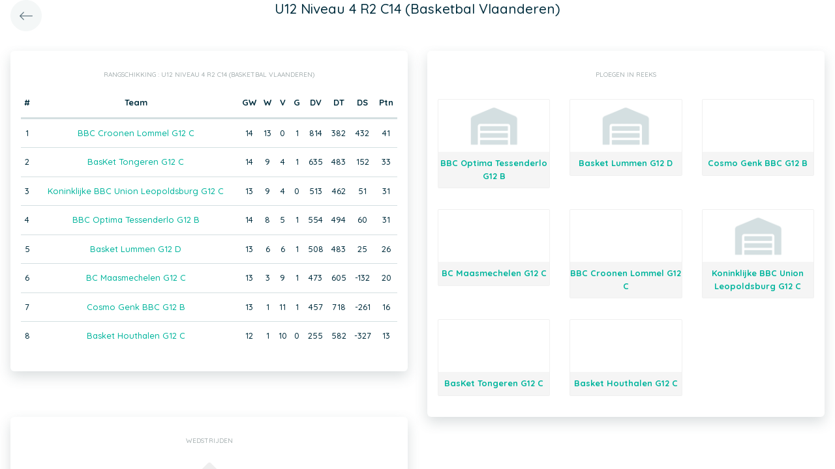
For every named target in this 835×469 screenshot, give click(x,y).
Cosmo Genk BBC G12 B (136, 307)
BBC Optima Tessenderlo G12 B (136, 219)
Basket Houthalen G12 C (136, 335)
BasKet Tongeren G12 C (135, 161)
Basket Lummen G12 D (135, 249)
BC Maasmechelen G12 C (136, 277)
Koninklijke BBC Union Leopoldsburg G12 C (136, 191)
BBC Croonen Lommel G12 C (136, 133)
